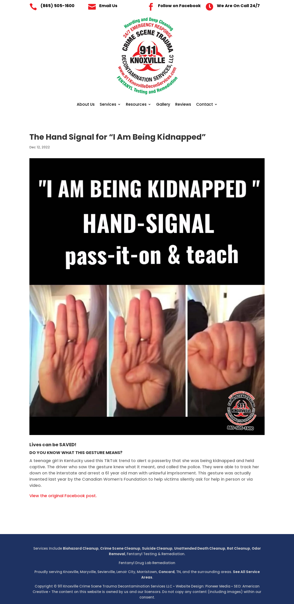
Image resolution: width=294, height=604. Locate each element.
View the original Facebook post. (63, 496)
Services (108, 105)
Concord (166, 571)
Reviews (183, 105)
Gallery (163, 105)
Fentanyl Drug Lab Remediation (147, 562)
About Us (86, 105)
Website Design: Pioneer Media (203, 586)
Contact (204, 105)
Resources (136, 105)
